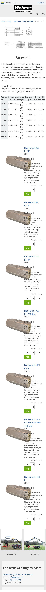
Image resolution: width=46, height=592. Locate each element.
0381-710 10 (15, 580)
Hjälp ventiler (28, 21)
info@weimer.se (16, 577)
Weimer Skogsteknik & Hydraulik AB (18, 574)
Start (3, 21)
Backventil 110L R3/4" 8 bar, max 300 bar (32, 422)
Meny (40, 2)
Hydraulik (17, 21)
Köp (27, 193)
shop (9, 21)
